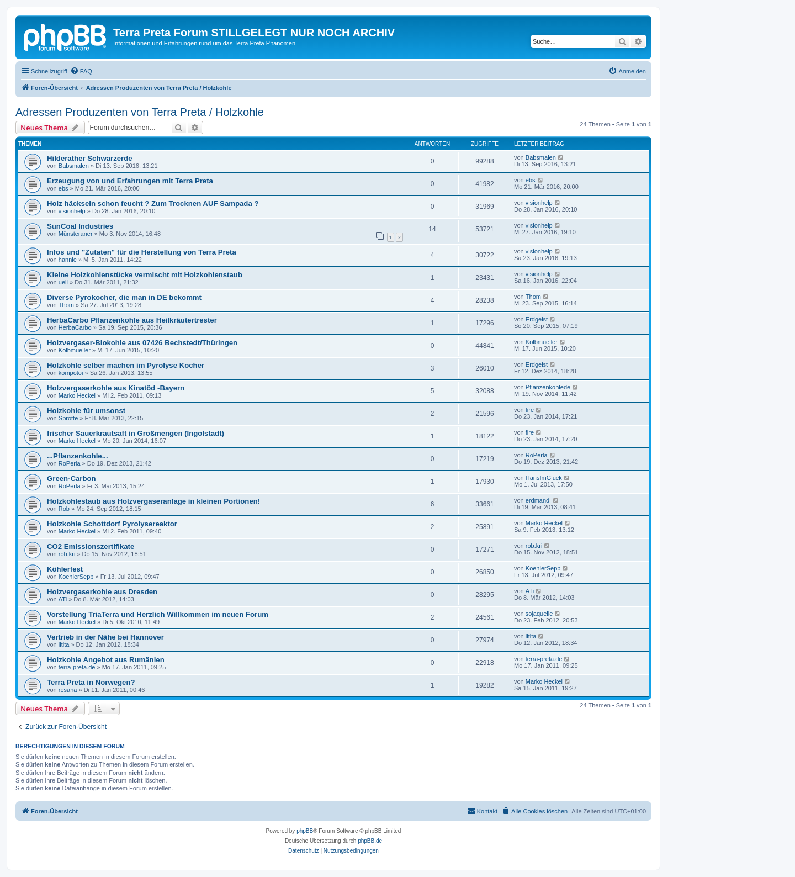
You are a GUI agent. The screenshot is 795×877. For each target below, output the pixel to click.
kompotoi (71, 372)
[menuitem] (81, 71)
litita (64, 644)
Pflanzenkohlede (548, 387)
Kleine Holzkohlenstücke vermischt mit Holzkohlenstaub (144, 275)
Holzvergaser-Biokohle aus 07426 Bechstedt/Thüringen (142, 343)
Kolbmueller (75, 350)
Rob (64, 508)
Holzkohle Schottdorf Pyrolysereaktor (112, 524)
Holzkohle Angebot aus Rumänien (106, 660)
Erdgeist (537, 319)
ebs (63, 188)
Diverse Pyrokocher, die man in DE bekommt (124, 297)
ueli (63, 282)
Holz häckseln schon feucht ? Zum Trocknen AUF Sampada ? (152, 203)
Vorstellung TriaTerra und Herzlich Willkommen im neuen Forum (157, 614)
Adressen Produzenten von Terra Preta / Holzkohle (139, 112)
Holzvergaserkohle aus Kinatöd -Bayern (115, 388)
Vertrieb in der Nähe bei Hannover (105, 637)
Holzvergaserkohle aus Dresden (102, 592)
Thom (66, 305)
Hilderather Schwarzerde (89, 158)
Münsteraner (76, 233)
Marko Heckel (77, 395)
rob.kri (67, 554)
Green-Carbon (71, 478)
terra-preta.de (77, 667)
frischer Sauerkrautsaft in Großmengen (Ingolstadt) (135, 433)
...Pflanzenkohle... (77, 456)
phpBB (304, 831)
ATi (63, 599)
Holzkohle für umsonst (86, 410)
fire (530, 409)
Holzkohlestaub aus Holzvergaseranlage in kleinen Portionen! (153, 501)
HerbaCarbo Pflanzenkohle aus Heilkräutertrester (132, 320)
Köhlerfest (65, 569)
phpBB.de (370, 841)
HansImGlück (544, 477)
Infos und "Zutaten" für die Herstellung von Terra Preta (141, 252)
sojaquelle (539, 613)
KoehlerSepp (76, 576)
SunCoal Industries (80, 226)
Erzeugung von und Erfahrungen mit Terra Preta (130, 181)
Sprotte (68, 418)
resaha (68, 689)
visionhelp (72, 211)
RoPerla (70, 463)
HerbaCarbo (75, 327)
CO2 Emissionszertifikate (90, 546)
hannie (68, 259)
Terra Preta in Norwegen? (91, 682)
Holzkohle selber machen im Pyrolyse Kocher (125, 365)
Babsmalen (74, 165)
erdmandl (538, 500)
